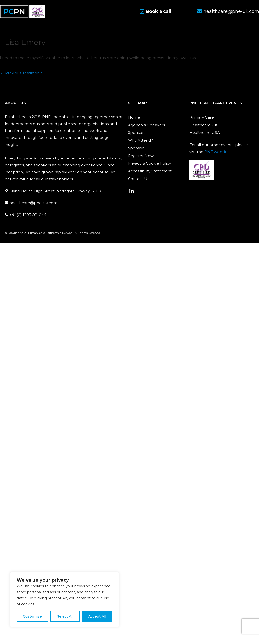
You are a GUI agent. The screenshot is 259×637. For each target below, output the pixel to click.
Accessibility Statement (150, 171)
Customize (32, 616)
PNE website (216, 151)
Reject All (64, 616)
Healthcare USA (204, 132)
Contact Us (138, 178)
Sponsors (136, 132)
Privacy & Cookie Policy (149, 163)
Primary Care (201, 117)
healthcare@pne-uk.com (33, 202)
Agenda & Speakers (146, 125)
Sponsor (136, 148)
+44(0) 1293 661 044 (27, 214)
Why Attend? (140, 140)
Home (134, 117)
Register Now (141, 155)
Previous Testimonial (22, 73)
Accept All (97, 616)
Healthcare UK (203, 125)
